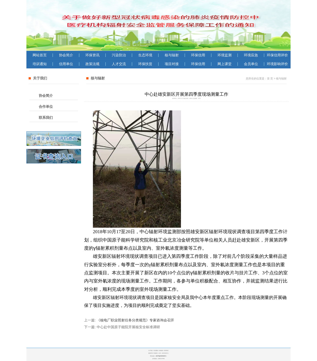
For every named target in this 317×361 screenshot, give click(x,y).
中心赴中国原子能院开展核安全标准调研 (128, 327)
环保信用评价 (277, 55)
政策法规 (92, 64)
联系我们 (46, 117)
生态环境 (145, 55)
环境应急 (251, 55)
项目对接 (172, 64)
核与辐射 (172, 55)
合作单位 (46, 106)
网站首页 (40, 55)
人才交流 (119, 64)
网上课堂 (224, 64)
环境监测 (224, 55)
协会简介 (66, 55)
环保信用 (198, 55)
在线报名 (161, 350)
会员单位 (251, 64)
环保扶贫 (145, 64)
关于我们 (150, 350)
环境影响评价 (277, 64)
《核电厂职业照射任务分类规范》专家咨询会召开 (135, 320)
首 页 (270, 78)
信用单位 (66, 64)
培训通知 (40, 64)
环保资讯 (92, 55)
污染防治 (119, 55)
